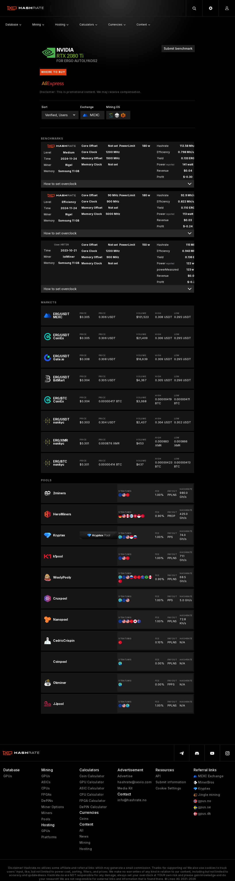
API (158, 776)
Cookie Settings (168, 788)
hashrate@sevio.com (134, 782)
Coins (84, 818)
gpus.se (202, 807)
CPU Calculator (91, 794)
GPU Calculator (91, 782)
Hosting (85, 849)
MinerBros (204, 782)
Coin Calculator (91, 776)
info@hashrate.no (132, 800)
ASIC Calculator (91, 788)
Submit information (171, 782)
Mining (85, 842)
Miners (46, 813)
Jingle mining (207, 795)
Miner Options (52, 807)
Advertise (125, 776)
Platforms (49, 837)
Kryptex (202, 789)
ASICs (45, 782)
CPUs (45, 788)
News (84, 836)
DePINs (47, 801)
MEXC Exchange (208, 776)
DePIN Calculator (93, 807)
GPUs (7, 776)
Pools (45, 819)
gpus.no (202, 801)
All (81, 830)
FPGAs (46, 794)
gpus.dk (202, 814)
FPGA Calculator (92, 801)
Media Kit (125, 788)
